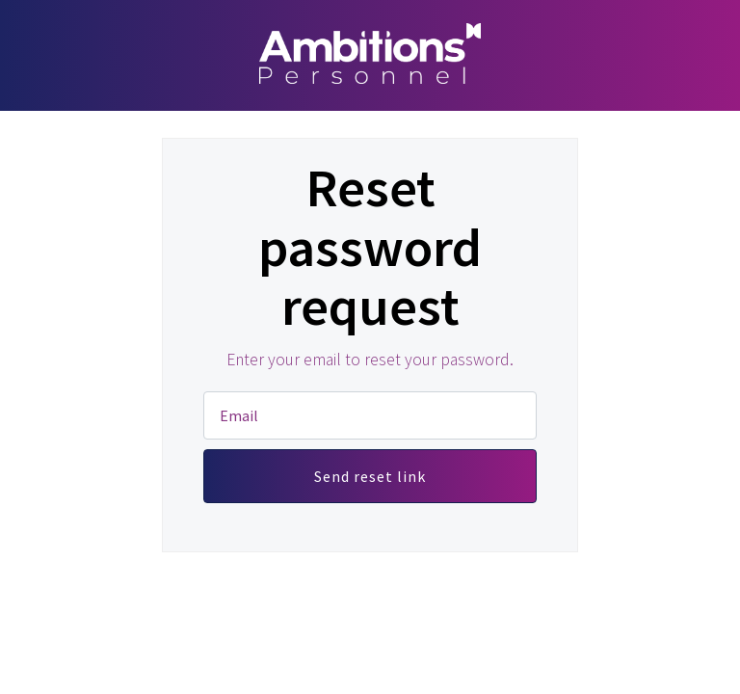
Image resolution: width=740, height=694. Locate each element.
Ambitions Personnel (370, 53)
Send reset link (370, 476)
